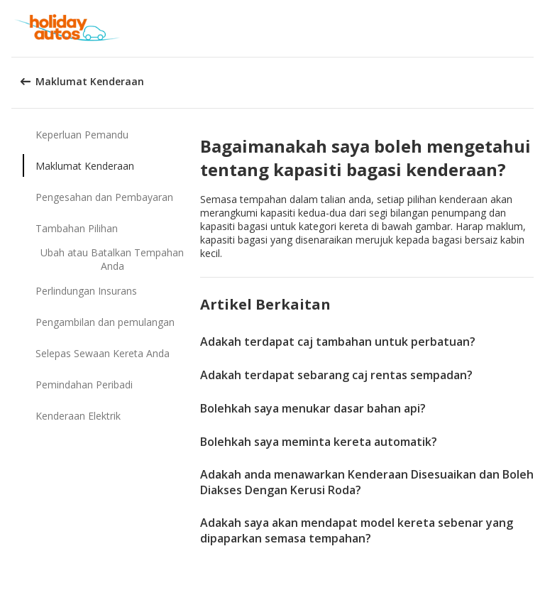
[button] (529, 28)
